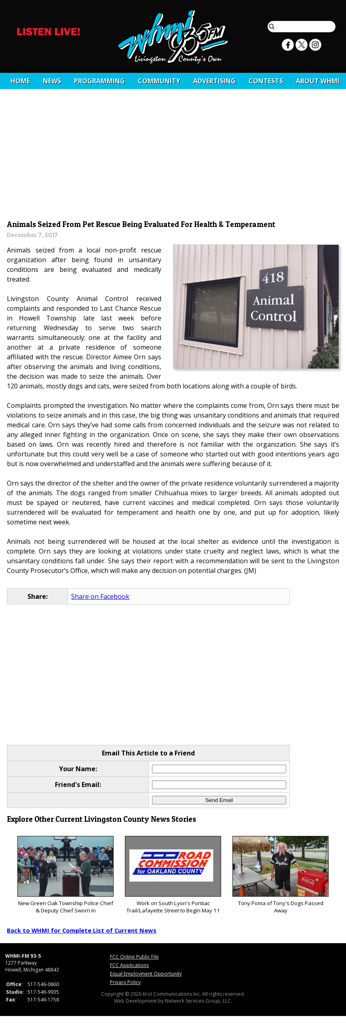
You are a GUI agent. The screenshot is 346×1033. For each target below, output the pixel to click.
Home (20, 80)
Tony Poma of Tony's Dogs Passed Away (280, 875)
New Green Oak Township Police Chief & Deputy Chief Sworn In (65, 875)
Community (159, 80)
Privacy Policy (125, 982)
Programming (99, 80)
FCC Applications (129, 965)
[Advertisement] (173, 156)
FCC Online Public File (134, 956)
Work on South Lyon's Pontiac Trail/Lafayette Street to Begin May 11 (173, 875)
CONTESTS (266, 80)
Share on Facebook (100, 596)
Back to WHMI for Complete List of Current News (81, 930)
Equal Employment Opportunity (146, 973)
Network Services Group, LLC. (198, 1000)
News (52, 80)
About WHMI (318, 80)
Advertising (214, 80)
